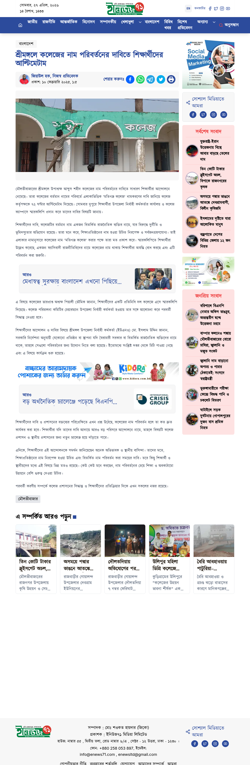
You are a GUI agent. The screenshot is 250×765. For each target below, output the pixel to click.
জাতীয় (32, 22)
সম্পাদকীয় (108, 22)
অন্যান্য (202, 22)
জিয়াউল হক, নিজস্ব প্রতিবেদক (54, 76)
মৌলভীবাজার (28, 499)
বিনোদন (88, 22)
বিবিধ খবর (168, 25)
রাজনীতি (48, 22)
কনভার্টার (199, 8)
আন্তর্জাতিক (68, 22)
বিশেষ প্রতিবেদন (185, 25)
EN (188, 8)
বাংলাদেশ (152, 22)
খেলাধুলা (127, 22)
